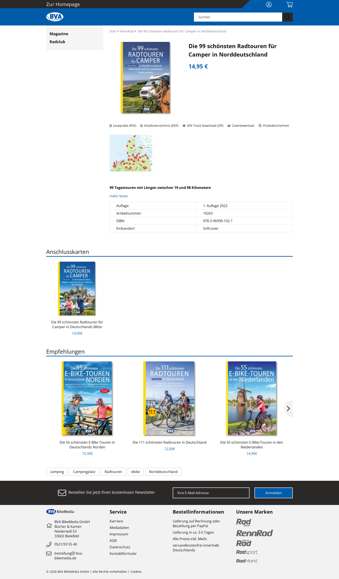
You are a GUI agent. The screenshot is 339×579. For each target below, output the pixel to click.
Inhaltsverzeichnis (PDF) (159, 125)
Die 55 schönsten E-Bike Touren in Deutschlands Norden (87, 444)
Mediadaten (119, 527)
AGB (113, 540)
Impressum (119, 534)
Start (113, 31)
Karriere (116, 521)
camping (57, 471)
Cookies (136, 572)
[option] (77, 299)
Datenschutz (120, 547)
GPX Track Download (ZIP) (203, 125)
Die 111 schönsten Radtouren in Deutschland (169, 442)
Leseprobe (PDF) (123, 125)
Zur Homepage (63, 4)
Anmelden (273, 492)
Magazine (59, 33)
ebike (135, 471)
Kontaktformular (123, 553)
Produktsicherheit (274, 125)
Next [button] (288, 408)
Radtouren (113, 471)
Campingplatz (84, 471)
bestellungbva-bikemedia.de (68, 555)
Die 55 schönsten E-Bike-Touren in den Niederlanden (251, 444)
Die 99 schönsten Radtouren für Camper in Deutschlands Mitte (77, 324)
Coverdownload (241, 125)
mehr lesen (119, 196)
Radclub (57, 41)
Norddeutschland (163, 471)
